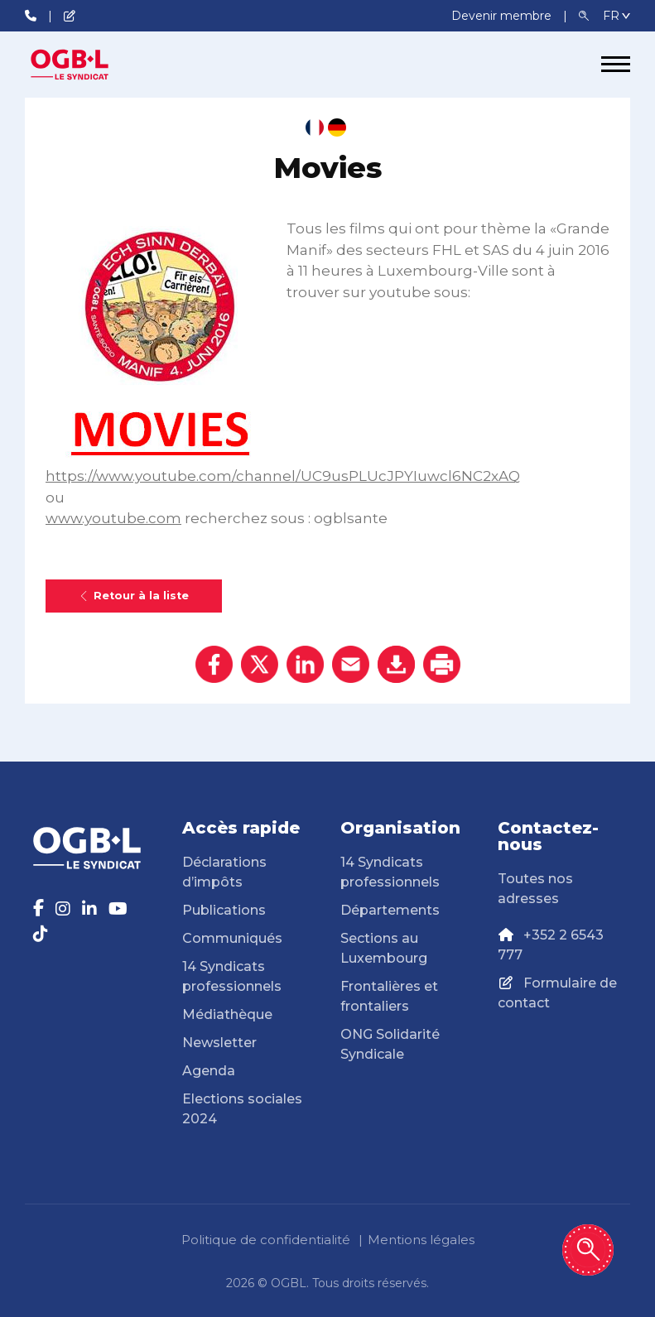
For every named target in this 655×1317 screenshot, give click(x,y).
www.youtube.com (113, 518)
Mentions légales (421, 1239)
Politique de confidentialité (265, 1239)
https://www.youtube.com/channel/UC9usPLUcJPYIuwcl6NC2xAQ (283, 476)
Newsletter (219, 1042)
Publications (224, 910)
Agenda (208, 1071)
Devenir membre (503, 15)
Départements (390, 910)
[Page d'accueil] (87, 64)
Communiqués (232, 938)
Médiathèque (227, 1014)
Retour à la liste (134, 595)
